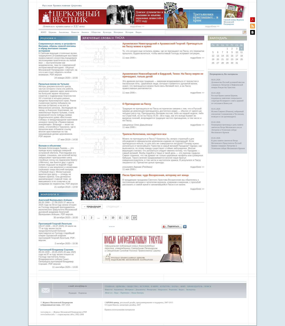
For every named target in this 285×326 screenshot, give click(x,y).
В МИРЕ (154, 286)
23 (232, 59)
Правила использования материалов (119, 310)
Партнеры (124, 293)
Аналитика (64, 32)
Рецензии (173, 289)
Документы (140, 289)
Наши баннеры (137, 293)
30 (232, 63)
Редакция (72, 293)
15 (227, 56)
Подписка (82, 293)
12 (127, 217)
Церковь (52, 32)
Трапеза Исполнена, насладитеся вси (144, 134)
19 (213, 59)
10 (113, 217)
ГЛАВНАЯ (109, 286)
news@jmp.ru (81, 286)
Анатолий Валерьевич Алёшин (55, 200)
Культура (107, 32)
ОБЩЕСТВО (132, 286)
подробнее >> (197, 58)
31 (237, 63)
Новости (75, 32)
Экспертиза (190, 289)
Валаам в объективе (50, 145)
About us (108, 293)
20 (218, 59)
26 (213, 63)
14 (222, 56)
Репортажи (151, 289)
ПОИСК (207, 286)
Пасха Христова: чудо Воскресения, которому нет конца (155, 175)
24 (237, 59)
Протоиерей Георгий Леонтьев (55, 223)
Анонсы (85, 32)
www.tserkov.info (48, 314)
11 (120, 217)
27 (218, 63)
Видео (138, 32)
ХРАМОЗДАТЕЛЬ (194, 286)
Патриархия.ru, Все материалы (224, 74)
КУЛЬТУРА (165, 286)
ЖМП (43, 32)
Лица (116, 293)
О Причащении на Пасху (136, 104)
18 (241, 56)
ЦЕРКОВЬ (120, 286)
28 (222, 63)
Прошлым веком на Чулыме (54, 84)
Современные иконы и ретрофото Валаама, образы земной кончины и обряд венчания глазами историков (57, 47)
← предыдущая (92, 206)
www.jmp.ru (45, 312)
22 (227, 59)
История (129, 32)
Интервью (118, 32)
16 (232, 56)
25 (241, 59)
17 (237, 56)
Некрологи (162, 289)
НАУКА (175, 286)
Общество (96, 32)
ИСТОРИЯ (144, 286)
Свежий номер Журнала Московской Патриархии (234, 22)
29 (227, 63)
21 (222, 59)
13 (218, 56)
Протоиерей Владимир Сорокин (56, 249)
